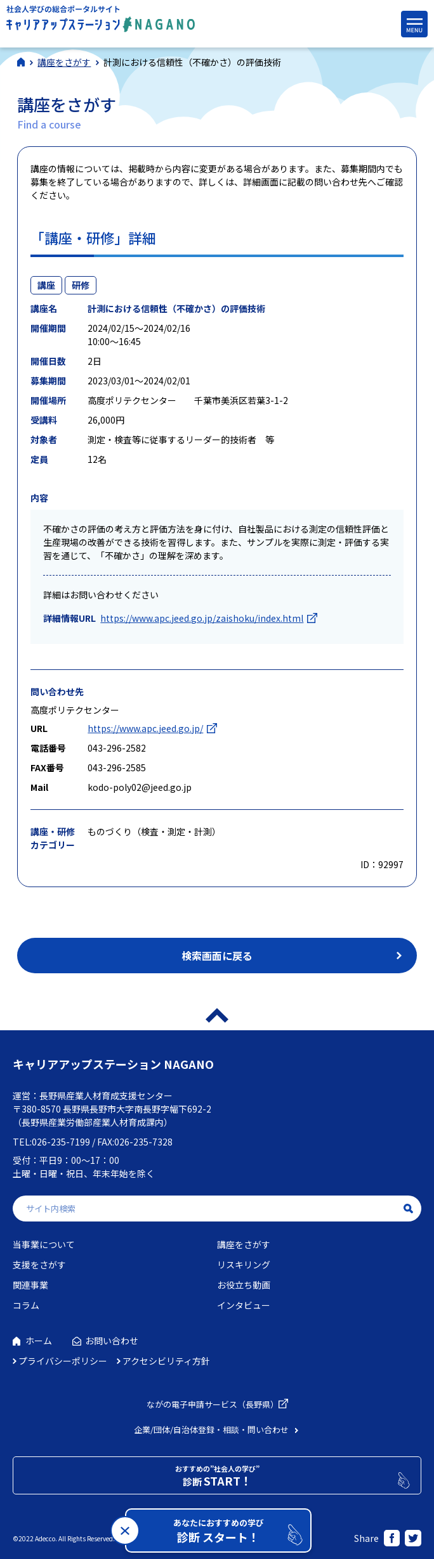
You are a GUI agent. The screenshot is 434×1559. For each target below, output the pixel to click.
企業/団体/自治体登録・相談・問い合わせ (211, 1429)
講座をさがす (243, 1244)
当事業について (44, 1244)
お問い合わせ (111, 1340)
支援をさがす (39, 1264)
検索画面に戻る (217, 955)
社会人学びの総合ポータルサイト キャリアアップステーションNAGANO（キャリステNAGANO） (100, 22)
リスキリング (243, 1264)
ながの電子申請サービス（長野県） (213, 1404)
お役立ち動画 (243, 1284)
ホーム (38, 1340)
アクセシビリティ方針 (166, 1360)
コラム (26, 1305)
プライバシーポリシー (62, 1360)
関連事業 (30, 1284)
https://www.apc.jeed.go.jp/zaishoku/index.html (201, 618)
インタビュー (243, 1305)
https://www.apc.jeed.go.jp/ (145, 728)
